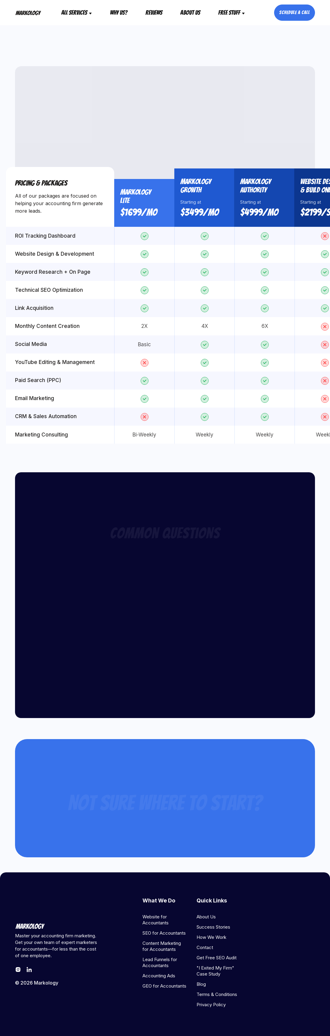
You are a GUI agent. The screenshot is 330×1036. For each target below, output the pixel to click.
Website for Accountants (155, 920)
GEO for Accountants (164, 986)
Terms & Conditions (217, 994)
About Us (190, 13)
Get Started (165, 842)
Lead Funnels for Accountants (159, 962)
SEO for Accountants (164, 933)
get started (165, 128)
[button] (76, 12)
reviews (153, 13)
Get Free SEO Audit (217, 957)
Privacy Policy (211, 1004)
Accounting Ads (158, 976)
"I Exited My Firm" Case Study (215, 971)
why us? (118, 13)
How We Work (211, 937)
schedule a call (294, 12)
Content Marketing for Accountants (161, 946)
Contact (205, 947)
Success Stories (213, 927)
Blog (201, 984)
